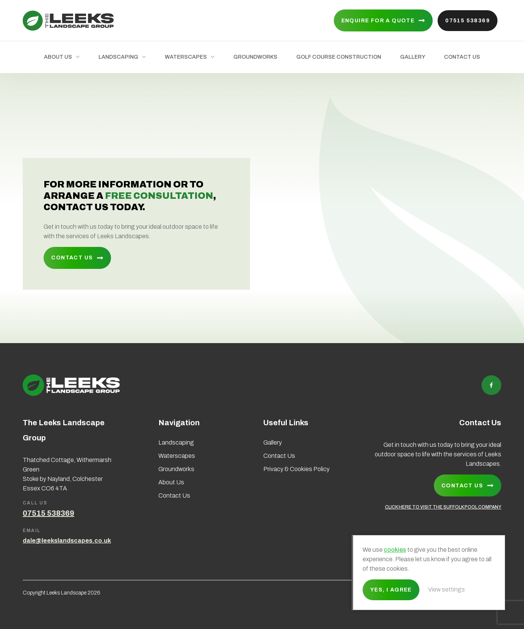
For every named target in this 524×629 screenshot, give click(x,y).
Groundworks (255, 57)
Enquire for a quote (378, 20)
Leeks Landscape (68, 21)
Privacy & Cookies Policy (296, 469)
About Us (58, 57)
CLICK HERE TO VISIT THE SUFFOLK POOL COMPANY (443, 507)
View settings (446, 589)
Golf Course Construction (338, 57)
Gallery (412, 57)
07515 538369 (467, 20)
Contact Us (462, 57)
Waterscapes (186, 57)
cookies (395, 549)
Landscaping (118, 57)
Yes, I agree (391, 590)
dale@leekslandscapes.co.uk (67, 540)
